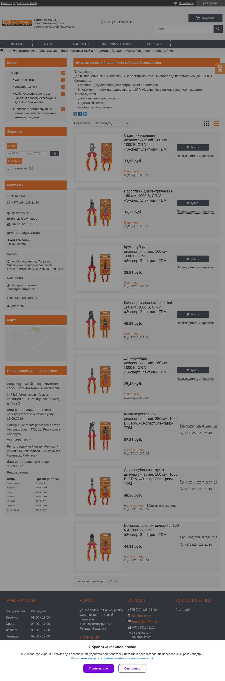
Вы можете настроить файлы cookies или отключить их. (111, 658)
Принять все (98, 668)
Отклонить (132, 668)
